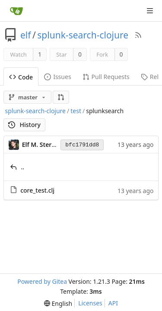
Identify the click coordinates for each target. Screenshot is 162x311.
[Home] (16, 11)
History (24, 125)
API (113, 303)
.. (23, 167)
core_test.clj (37, 190)
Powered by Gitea (42, 281)
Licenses (90, 303)
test (75, 111)
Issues (57, 77)
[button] (61, 97)
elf (25, 35)
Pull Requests (106, 77)
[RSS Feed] (138, 35)
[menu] (58, 303)
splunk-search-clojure (82, 35)
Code (21, 77)
